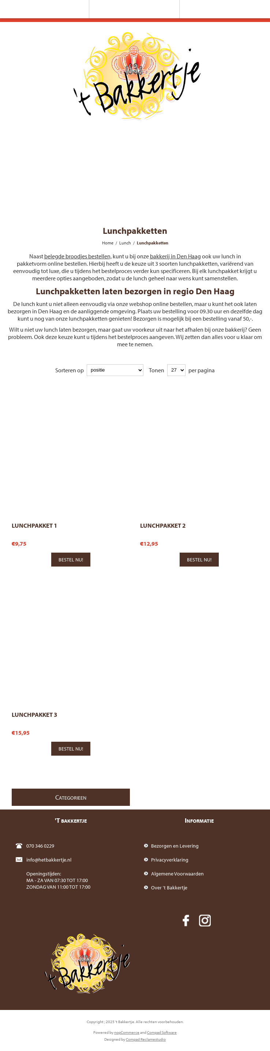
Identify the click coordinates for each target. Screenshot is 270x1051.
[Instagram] (205, 920)
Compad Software (162, 1032)
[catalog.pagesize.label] (176, 370)
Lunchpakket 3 (34, 714)
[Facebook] (186, 920)
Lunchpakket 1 (34, 525)
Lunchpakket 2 (162, 525)
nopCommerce (126, 1032)
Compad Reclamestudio (146, 1039)
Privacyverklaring (169, 859)
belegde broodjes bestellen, (78, 256)
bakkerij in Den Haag (175, 256)
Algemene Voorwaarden (177, 873)
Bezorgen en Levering (175, 845)
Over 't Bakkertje (169, 887)
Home (107, 243)
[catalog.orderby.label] (115, 370)
